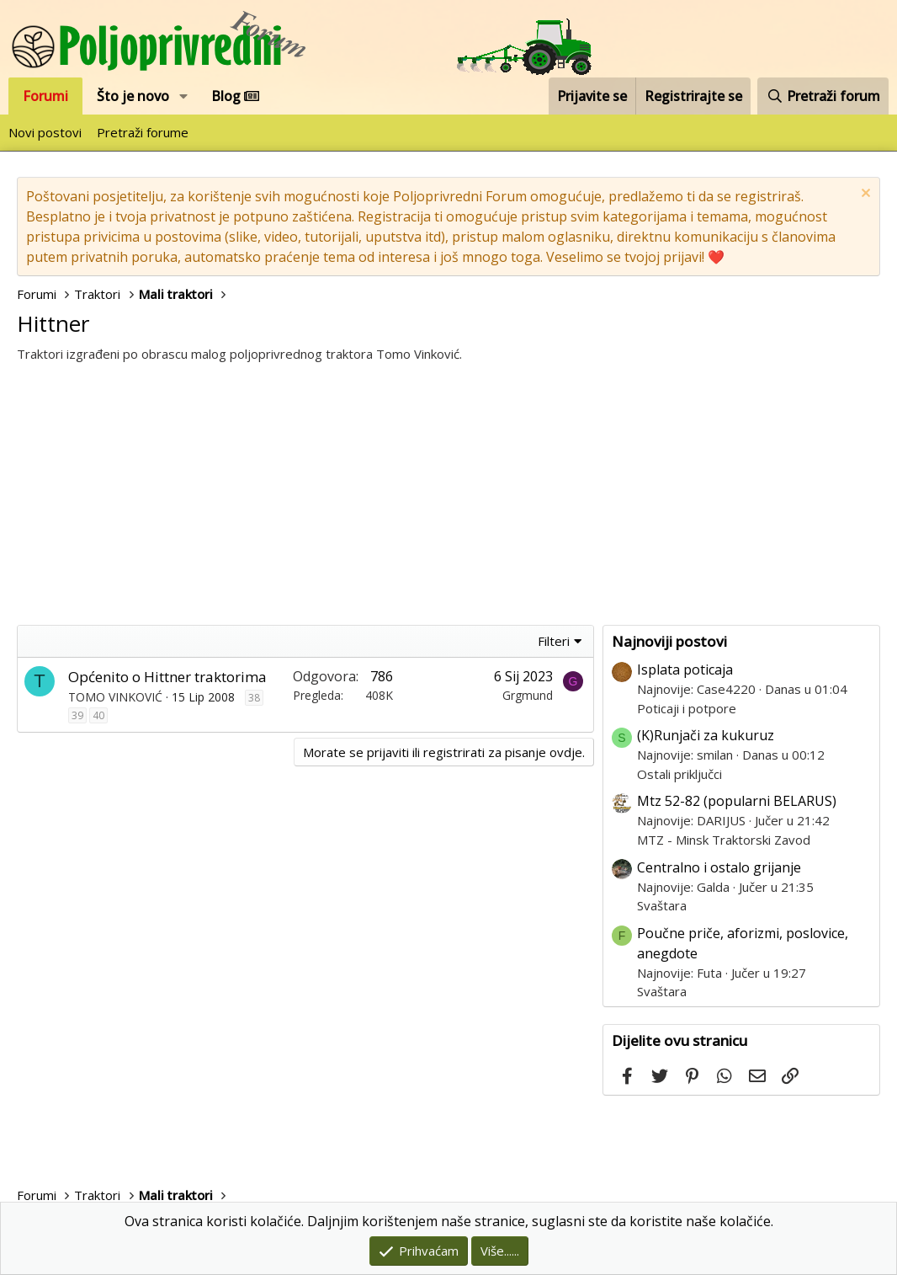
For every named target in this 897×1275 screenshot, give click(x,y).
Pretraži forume (142, 132)
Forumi (45, 96)
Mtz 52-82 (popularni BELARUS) (736, 801)
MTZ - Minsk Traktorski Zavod (723, 839)
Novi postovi (45, 132)
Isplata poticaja (685, 669)
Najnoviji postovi (669, 641)
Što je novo (133, 96)
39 (77, 715)
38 (254, 698)
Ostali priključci (679, 774)
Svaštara (662, 905)
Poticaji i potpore (686, 708)
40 (98, 715)
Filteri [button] (554, 640)
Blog (235, 96)
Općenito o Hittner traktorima (167, 676)
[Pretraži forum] (823, 96)
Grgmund (527, 695)
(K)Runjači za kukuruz (705, 735)
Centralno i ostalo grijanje (719, 867)
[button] (184, 96)
